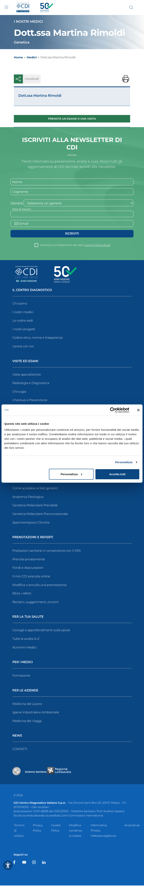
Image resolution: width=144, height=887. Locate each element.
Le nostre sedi (22, 322)
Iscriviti (72, 235)
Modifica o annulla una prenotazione (39, 586)
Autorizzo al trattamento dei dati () (75, 246)
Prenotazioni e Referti (32, 538)
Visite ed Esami (25, 362)
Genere (16, 204)
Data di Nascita (22, 210)
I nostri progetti (23, 330)
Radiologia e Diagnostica (30, 384)
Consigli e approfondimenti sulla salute (41, 631)
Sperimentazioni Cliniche (31, 524)
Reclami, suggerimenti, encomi (35, 603)
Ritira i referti (21, 595)
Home (18, 57)
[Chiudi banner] (138, 410)
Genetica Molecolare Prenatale (35, 507)
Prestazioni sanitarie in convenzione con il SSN (46, 552)
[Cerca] (131, 7)
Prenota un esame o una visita (72, 118)
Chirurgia (19, 393)
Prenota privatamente (28, 561)
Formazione (21, 677)
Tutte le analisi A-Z (25, 640)
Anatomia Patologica (28, 498)
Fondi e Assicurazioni (28, 569)
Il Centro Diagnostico (32, 291)
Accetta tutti (117, 474)
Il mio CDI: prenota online (31, 578)
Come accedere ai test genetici (35, 490)
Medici (32, 57)
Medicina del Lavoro (27, 705)
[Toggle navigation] (6, 7)
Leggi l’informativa (97, 246)
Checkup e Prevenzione (29, 401)
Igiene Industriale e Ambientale (35, 714)
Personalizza (123, 462)
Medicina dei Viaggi (27, 722)
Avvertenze (132, 826)
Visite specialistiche (26, 376)
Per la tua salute (28, 618)
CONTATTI (19, 750)
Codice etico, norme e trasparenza (37, 339)
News (17, 737)
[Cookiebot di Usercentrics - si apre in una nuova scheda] (112, 410)
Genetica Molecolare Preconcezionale (40, 515)
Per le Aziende (25, 692)
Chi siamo (19, 305)
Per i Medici (22, 663)
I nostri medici (22, 313)
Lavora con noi (23, 348)
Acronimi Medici (24, 649)
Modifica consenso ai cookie (75, 832)
